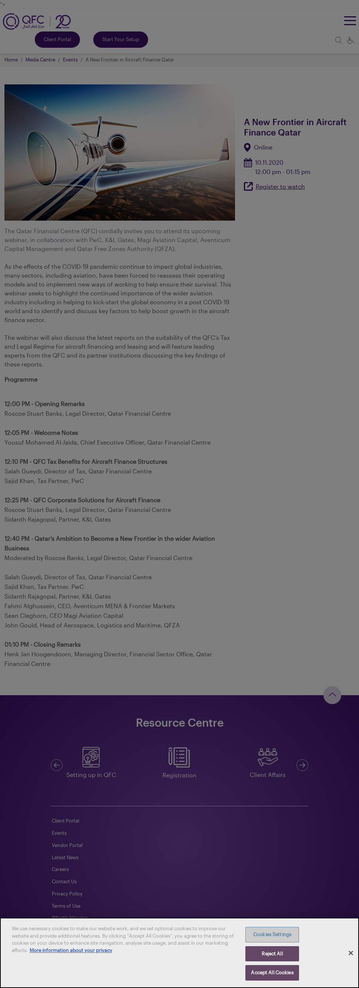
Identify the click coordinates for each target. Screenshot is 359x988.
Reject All (272, 954)
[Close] (351, 953)
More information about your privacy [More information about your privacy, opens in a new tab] (71, 950)
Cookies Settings (272, 934)
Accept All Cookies (272, 972)
